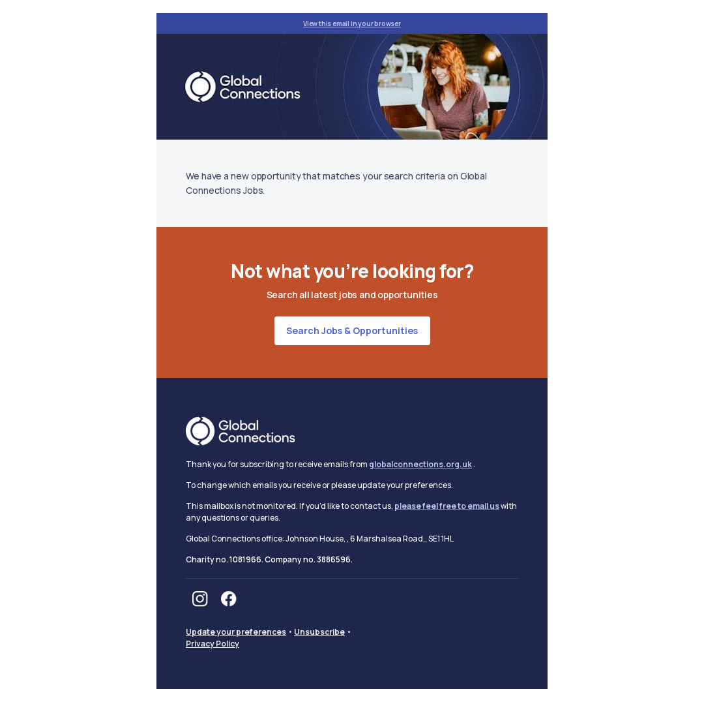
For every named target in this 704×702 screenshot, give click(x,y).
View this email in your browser (352, 23)
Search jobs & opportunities (352, 330)
